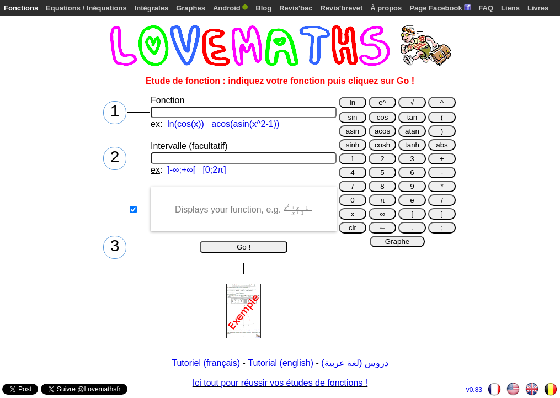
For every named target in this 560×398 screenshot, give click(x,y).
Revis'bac (295, 8)
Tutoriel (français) (206, 363)
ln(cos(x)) (185, 124)
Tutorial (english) (280, 363)
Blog (263, 8)
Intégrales (151, 8)
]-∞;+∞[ (181, 169)
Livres (537, 8)
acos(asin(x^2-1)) (245, 124)
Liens (510, 8)
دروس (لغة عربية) (354, 363)
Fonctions (21, 8)
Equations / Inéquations (86, 8)
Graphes (190, 8)
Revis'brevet (341, 8)
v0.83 (474, 390)
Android (230, 8)
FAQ (485, 8)
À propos (386, 8)
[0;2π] (214, 169)
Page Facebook (440, 8)
